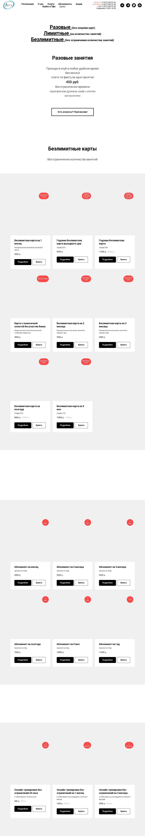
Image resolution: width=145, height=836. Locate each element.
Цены (62, 6)
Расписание (28, 4)
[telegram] (128, 5)
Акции (79, 4)
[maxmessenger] (140, 5)
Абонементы (65, 4)
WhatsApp (97, 4)
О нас (40, 4)
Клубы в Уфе (49, 6)
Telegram (97, 2)
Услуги (50, 4)
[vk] (122, 5)
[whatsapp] (134, 5)
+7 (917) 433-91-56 (109, 2)
